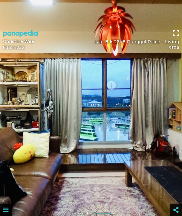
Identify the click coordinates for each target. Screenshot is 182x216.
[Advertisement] (91, 13)
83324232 (14, 47)
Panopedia (101, 213)
